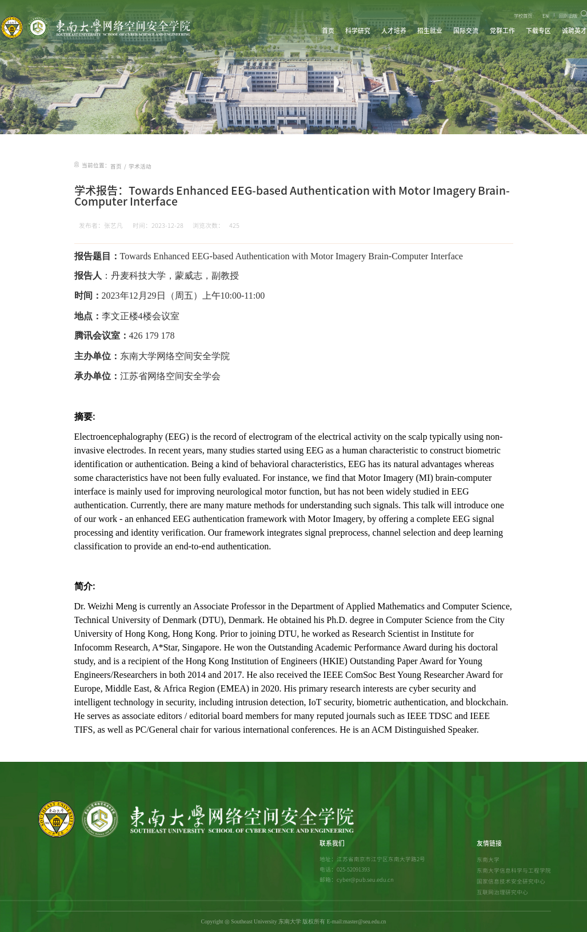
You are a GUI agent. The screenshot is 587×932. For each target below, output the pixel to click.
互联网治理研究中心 (502, 892)
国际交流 (465, 30)
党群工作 (502, 30)
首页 (328, 30)
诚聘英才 (574, 30)
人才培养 (393, 30)
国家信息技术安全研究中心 (511, 881)
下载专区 (538, 30)
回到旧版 (568, 15)
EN (545, 15)
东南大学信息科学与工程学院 (514, 870)
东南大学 (488, 859)
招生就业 (429, 30)
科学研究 (357, 30)
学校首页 (523, 15)
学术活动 (140, 166)
